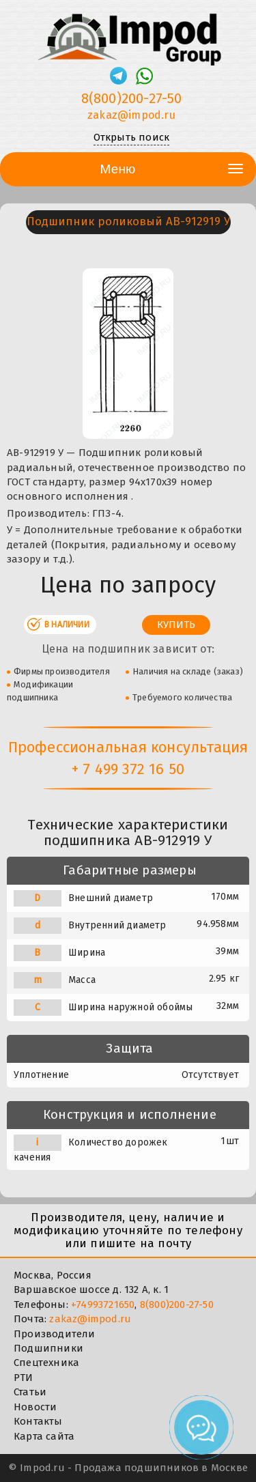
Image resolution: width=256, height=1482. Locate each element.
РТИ (23, 1377)
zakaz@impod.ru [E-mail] (131, 115)
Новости (35, 1407)
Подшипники (48, 1348)
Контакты (38, 1421)
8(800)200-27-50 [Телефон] (131, 98)
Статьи (30, 1392)
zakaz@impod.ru (90, 1319)
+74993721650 (102, 1304)
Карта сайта (44, 1436)
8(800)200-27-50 (177, 1304)
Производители (55, 1334)
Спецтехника (46, 1362)
